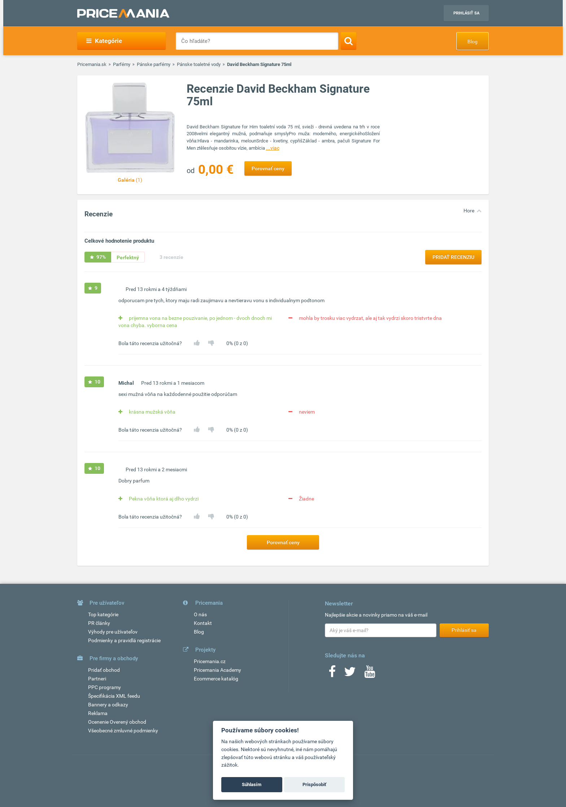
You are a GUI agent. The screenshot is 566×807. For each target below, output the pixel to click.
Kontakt (203, 623)
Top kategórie (103, 614)
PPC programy (104, 687)
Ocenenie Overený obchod (117, 722)
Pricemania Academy (217, 670)
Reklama (98, 713)
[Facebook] (332, 674)
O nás (200, 614)
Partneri (97, 679)
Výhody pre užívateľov (113, 632)
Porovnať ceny (268, 168)
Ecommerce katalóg (216, 679)
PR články (99, 623)
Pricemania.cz (210, 661)
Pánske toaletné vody (199, 64)
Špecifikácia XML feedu (114, 696)
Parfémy (121, 64)
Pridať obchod (104, 670)
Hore (468, 210)
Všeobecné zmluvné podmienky (123, 730)
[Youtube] (370, 674)
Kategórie (104, 40)
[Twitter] (350, 674)
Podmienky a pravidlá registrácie (124, 640)
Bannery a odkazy (108, 704)
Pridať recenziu (453, 257)
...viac (272, 148)
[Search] (348, 40)
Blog (472, 41)
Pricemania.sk (91, 64)
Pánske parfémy (153, 64)
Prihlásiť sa (466, 13)
